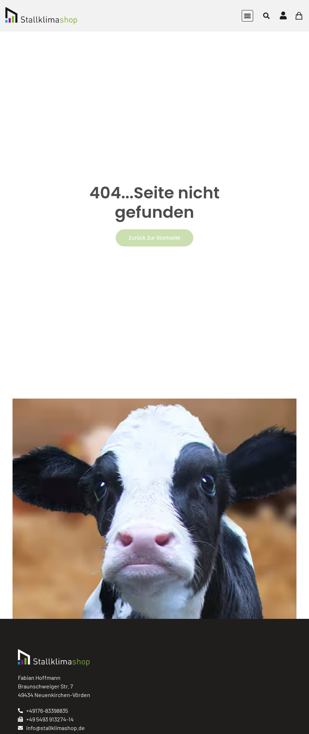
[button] (247, 16)
